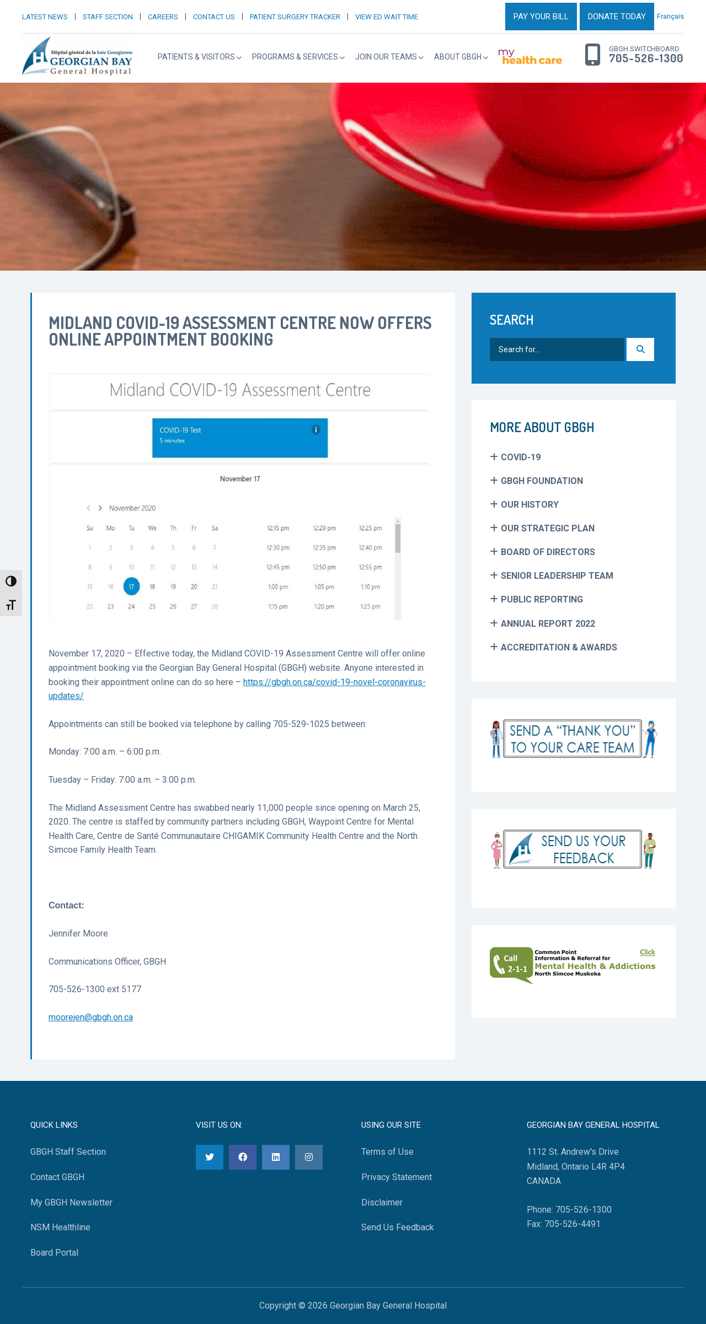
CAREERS (163, 17)
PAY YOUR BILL (541, 16)
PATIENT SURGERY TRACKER (295, 17)
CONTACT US (214, 17)
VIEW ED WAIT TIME (386, 17)
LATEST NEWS (45, 17)
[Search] (640, 349)
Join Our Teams (386, 56)
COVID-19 (521, 457)
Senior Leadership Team (557, 575)
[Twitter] (209, 1157)
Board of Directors (548, 552)
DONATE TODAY (617, 16)
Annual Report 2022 (548, 623)
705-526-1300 (646, 58)
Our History (530, 504)
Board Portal (54, 1252)
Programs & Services (295, 56)
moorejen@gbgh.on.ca (91, 1017)
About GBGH (458, 56)
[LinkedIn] (276, 1157)
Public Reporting (542, 599)
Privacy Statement (396, 1177)
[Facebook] (242, 1157)
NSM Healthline (60, 1227)
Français (670, 16)
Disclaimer (382, 1202)
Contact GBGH (57, 1177)
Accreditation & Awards (559, 647)
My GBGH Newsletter (71, 1202)
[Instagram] (309, 1157)
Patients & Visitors (196, 56)
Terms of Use (387, 1152)
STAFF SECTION (108, 17)
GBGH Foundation (542, 481)
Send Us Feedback (397, 1227)
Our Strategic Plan (548, 528)
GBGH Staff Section (68, 1152)
